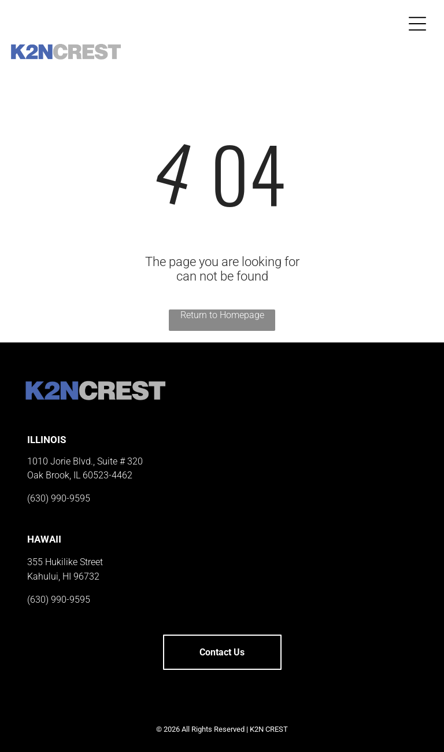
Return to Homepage (222, 314)
